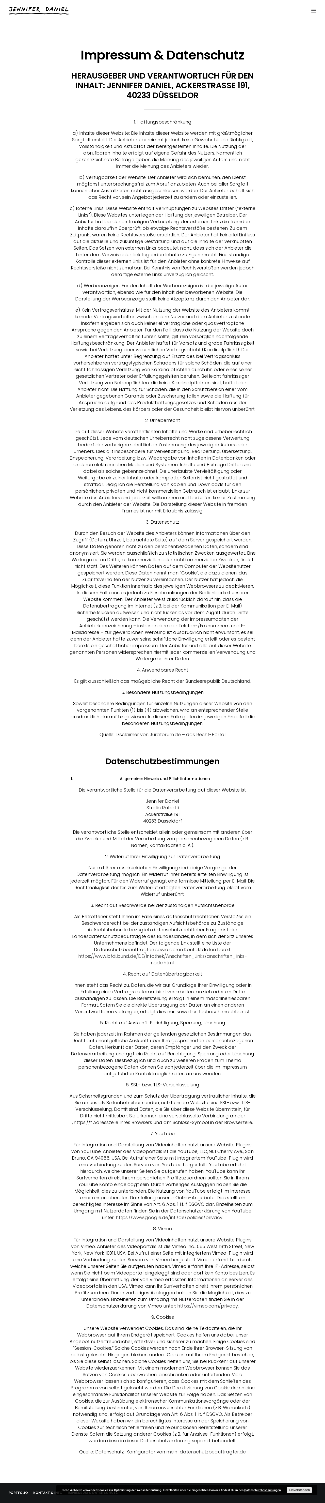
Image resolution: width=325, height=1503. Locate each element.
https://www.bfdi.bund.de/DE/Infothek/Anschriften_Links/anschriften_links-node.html (162, 959)
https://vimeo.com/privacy (207, 1306)
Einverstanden (299, 1490)
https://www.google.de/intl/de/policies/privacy (169, 1217)
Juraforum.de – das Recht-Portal (187, 734)
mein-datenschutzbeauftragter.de (206, 1452)
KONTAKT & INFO (47, 1492)
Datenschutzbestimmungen (262, 1490)
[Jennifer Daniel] (39, 10)
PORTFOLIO (18, 1492)
